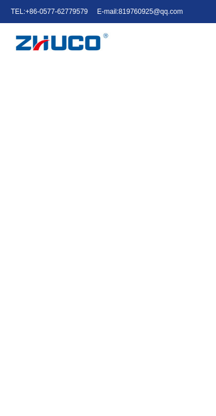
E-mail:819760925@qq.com (140, 12)
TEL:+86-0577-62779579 (49, 12)
